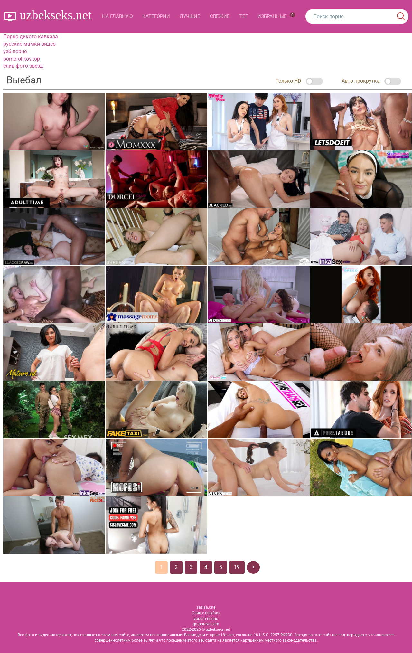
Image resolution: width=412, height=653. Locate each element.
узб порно (15, 51)
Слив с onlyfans (206, 613)
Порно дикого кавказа (30, 36)
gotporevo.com (206, 624)
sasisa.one (206, 607)
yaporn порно (206, 618)
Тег (243, 16)
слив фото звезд (23, 66)
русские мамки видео (29, 44)
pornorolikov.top (21, 59)
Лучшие (190, 16)
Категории (156, 16)
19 (237, 567)
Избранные (276, 15)
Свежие (220, 16)
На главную (117, 16)
